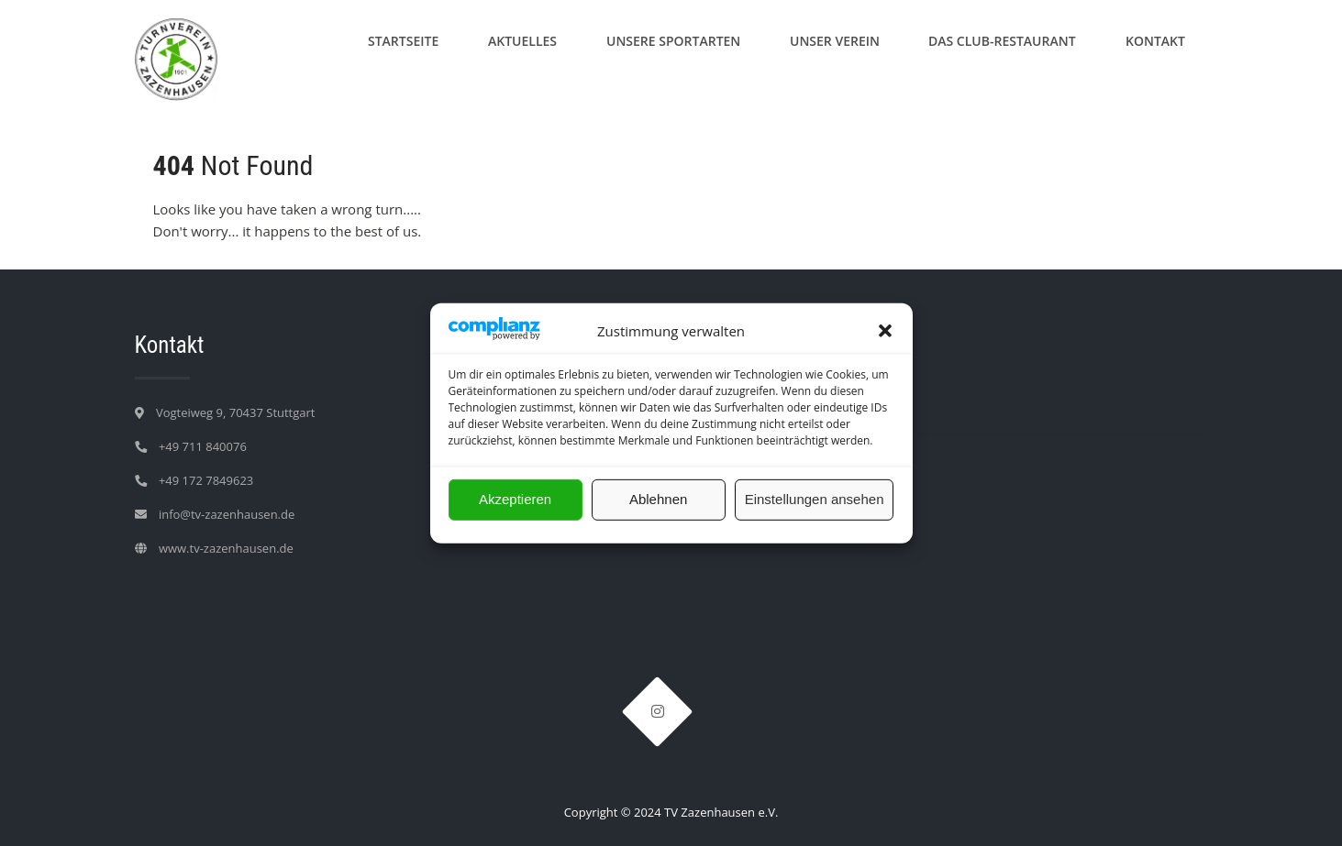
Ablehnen (658, 499)
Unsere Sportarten (673, 40)
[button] (885, 331)
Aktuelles (522, 40)
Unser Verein (835, 40)
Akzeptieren (515, 499)
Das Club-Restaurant (1002, 40)
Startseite (403, 40)
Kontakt (1155, 40)
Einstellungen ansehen (814, 499)
